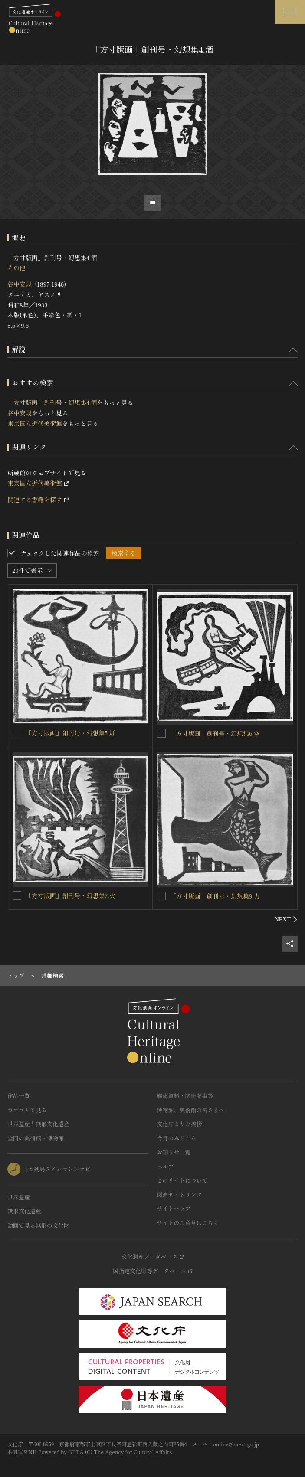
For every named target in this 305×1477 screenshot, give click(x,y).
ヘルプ (165, 1166)
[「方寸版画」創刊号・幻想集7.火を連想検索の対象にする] (17, 895)
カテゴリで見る (27, 1110)
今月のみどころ (177, 1138)
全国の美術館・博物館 (35, 1138)
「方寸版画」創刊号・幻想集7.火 (70, 895)
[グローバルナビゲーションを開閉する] (290, 12)
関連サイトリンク (179, 1194)
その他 (16, 267)
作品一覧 (18, 1095)
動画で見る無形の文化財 (38, 1225)
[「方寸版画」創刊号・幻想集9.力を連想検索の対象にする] (161, 896)
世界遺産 (18, 1197)
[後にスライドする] (286, 919)
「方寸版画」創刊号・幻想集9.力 (215, 896)
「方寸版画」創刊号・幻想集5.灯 (70, 733)
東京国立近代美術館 (34, 423)
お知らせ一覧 (174, 1152)
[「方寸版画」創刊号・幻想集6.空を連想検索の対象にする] (161, 733)
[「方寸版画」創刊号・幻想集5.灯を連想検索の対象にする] (17, 733)
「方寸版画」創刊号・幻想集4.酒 (52, 402)
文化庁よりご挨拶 (179, 1124)
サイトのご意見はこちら (188, 1223)
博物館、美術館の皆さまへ (191, 1110)
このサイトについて (182, 1180)
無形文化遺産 (24, 1211)
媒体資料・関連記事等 (185, 1095)
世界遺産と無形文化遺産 (38, 1124)
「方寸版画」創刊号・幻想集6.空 (215, 733)
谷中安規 (19, 284)
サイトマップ (174, 1208)
